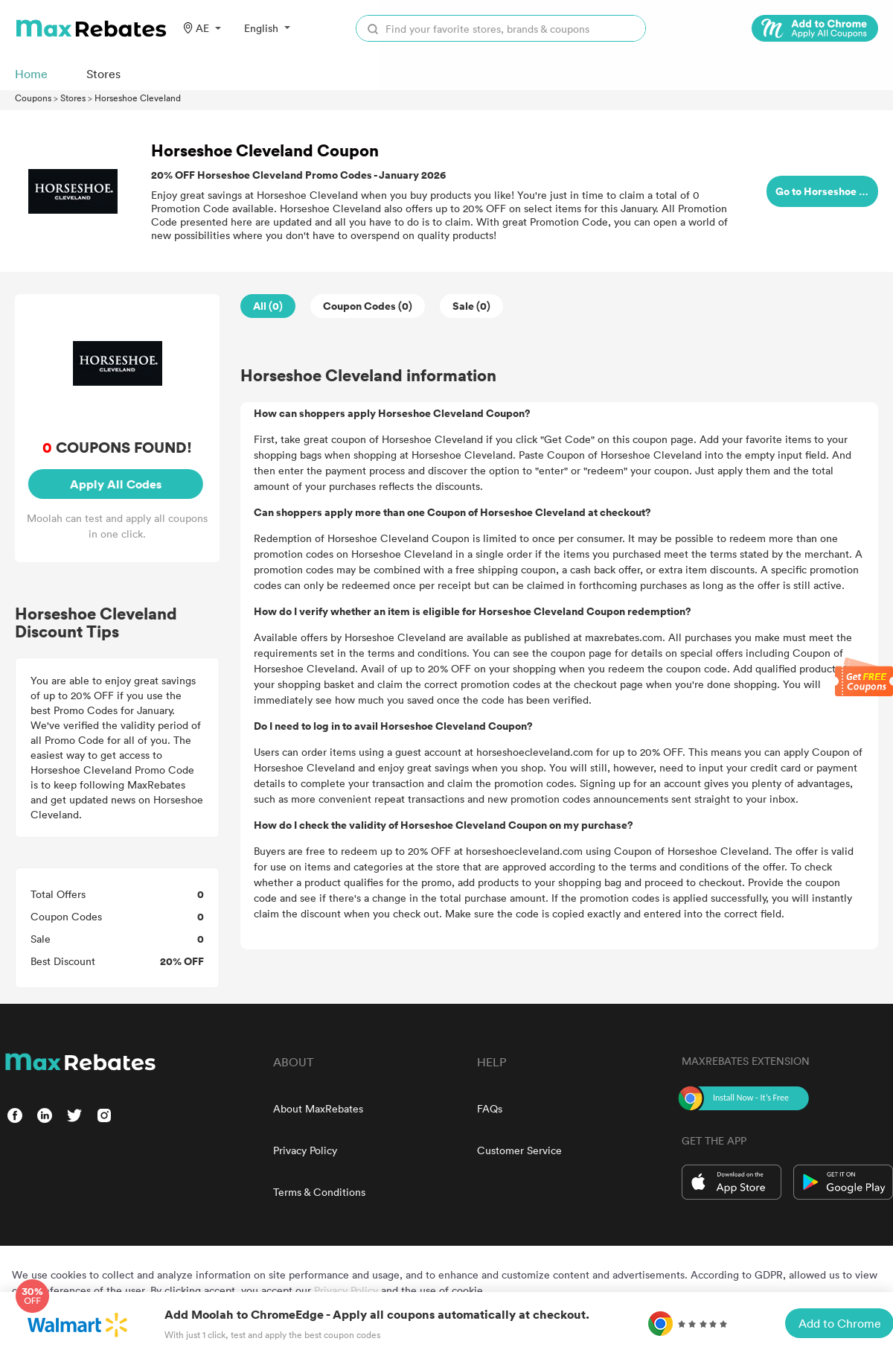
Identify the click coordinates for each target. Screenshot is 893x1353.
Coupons (33, 97)
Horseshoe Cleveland (138, 97)
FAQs (489, 1108)
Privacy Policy (305, 1150)
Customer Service (519, 1150)
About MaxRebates (318, 1108)
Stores (73, 97)
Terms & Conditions (319, 1192)
